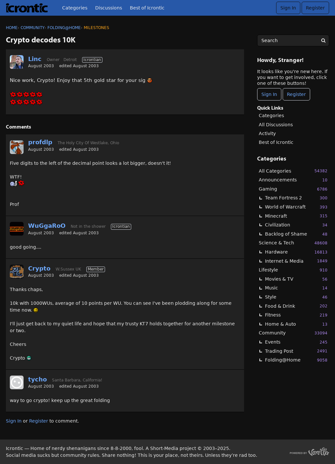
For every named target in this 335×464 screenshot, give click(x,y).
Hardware (296, 252)
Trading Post (296, 351)
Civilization (296, 225)
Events (296, 342)
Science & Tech (293, 243)
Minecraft (296, 216)
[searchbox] (293, 40)
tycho (37, 379)
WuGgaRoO (46, 225)
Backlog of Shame (296, 234)
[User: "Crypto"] (17, 271)
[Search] (323, 40)
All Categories (293, 171)
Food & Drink (296, 306)
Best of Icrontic (147, 7)
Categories (74, 7)
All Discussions (276, 124)
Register (315, 7)
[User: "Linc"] (17, 62)
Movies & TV (296, 279)
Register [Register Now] (296, 94)
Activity (267, 133)
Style (296, 297)
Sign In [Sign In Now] (269, 94)
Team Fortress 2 (296, 198)
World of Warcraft (296, 207)
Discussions (108, 7)
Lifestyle (293, 270)
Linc (35, 58)
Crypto (39, 268)
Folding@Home (296, 360)
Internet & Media (296, 261)
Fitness (296, 315)
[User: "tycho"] (17, 382)
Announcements (293, 180)
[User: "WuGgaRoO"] (17, 229)
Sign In (288, 7)
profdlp (40, 142)
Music (296, 288)
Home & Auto (296, 324)
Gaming (293, 189)
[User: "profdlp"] (17, 147)
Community (293, 333)
